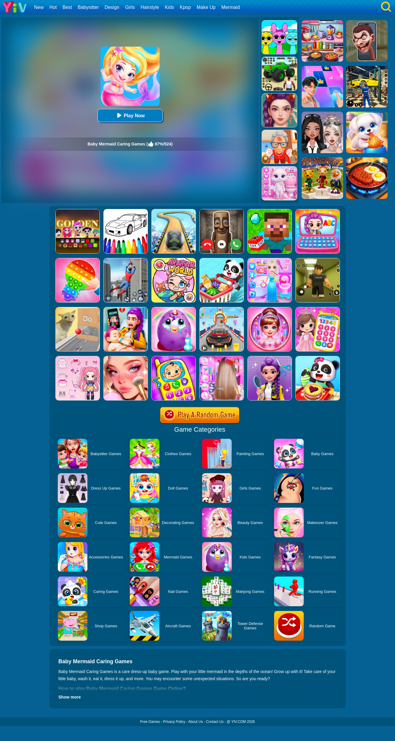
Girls (130, 7)
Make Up (206, 7)
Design (112, 7)
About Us (195, 722)
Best (67, 7)
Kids (169, 7)
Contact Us (214, 722)
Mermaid (230, 7)
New (39, 7)
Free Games (150, 722)
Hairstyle (150, 7)
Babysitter (88, 7)
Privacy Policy (174, 722)
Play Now (130, 115)
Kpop (185, 7)
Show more (69, 697)
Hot (53, 7)
